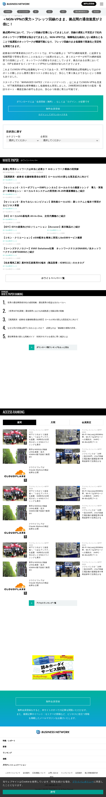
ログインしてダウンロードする (53, 114)
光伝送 (96, 11)
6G (49, 11)
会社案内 (26, 773)
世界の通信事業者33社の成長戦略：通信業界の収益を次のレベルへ (37, 302)
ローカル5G (23, 11)
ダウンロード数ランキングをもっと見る (52, 347)
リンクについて (67, 773)
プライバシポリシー (83, 782)
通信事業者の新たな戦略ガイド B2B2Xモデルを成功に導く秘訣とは (38, 336)
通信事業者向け (81, 11)
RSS (51, 777)
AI (36, 11)
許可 (53, 792)
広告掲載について (39, 773)
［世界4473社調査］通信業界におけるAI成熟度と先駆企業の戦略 (36, 311)
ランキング (7, 753)
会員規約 (78, 773)
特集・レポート (9, 741)
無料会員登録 (89, 4)
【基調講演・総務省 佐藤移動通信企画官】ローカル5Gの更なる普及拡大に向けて (43, 319)
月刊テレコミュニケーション (14, 765)
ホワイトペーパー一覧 (53, 278)
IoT (63, 11)
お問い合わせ (53, 773)
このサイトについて (12, 773)
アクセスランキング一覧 (46, 603)
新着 (4, 747)
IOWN (8, 11)
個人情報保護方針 (91, 773)
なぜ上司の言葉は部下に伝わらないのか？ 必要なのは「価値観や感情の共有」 (42, 328)
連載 (4, 759)
